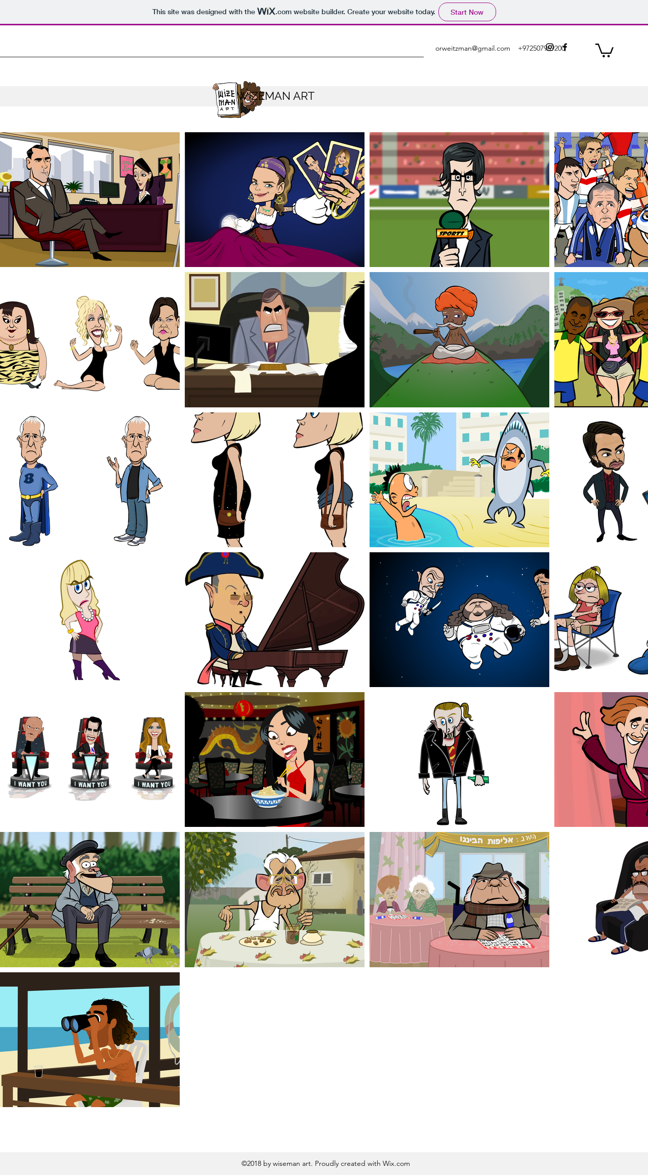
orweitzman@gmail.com (472, 48)
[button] (604, 49)
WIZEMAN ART (275, 95)
